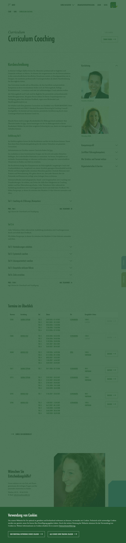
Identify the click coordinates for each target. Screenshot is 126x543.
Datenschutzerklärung (67, 526)
